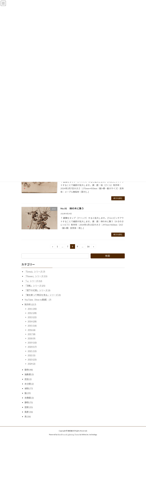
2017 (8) (31, 334)
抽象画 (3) (29, 374)
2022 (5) (31, 355)
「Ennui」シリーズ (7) (35, 271)
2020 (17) (32, 346)
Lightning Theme (73, 434)
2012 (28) (32, 313)
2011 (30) (32, 308)
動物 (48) (29, 369)
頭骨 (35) (29, 407)
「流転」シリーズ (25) (35, 285)
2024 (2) (31, 363)
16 (88, 247)
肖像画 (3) (29, 397)
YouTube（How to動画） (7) (38, 299)
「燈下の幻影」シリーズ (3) (37, 290)
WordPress (62, 434)
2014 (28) (32, 321)
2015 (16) (32, 325)
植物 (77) (29, 388)
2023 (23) (32, 359)
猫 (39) (28, 393)
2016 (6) (31, 329)
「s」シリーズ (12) (33, 281)
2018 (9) (31, 338)
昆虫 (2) (28, 379)
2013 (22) (32, 317)
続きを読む (118, 198)
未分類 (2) (29, 384)
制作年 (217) (30, 304)
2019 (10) (32, 342)
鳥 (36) (28, 416)
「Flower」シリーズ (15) (36, 276)
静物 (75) (29, 402)
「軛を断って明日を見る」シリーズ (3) (43, 295)
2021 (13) (32, 351)
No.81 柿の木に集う (72, 208)
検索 (107, 256)
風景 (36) (29, 412)
